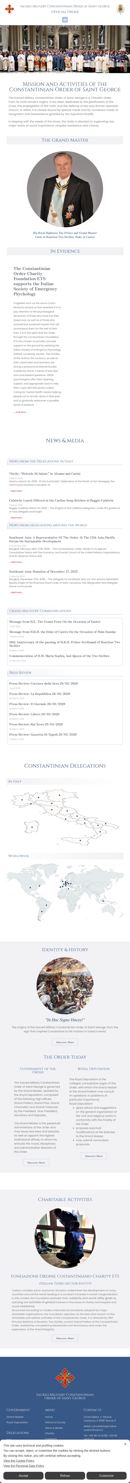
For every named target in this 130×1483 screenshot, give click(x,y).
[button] (65, 20)
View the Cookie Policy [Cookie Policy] (18, 1461)
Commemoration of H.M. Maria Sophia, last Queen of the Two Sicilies (59, 655)
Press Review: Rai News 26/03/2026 (36, 724)
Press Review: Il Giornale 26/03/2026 (37, 704)
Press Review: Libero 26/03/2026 (34, 714)
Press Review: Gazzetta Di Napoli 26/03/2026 (43, 734)
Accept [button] (23, 1475)
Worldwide (18, 856)
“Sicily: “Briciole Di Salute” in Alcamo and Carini (44, 473)
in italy (14, 781)
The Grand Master (64, 140)
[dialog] (65, 1461)
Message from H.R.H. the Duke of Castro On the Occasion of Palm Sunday (62, 631)
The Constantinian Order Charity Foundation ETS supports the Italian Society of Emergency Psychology (35, 281)
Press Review (20, 672)
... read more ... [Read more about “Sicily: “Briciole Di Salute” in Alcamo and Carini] (16, 490)
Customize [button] (106, 1475)
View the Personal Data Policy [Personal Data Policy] (23, 1466)
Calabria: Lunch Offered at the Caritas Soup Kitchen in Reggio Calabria (61, 500)
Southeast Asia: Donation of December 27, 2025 (43, 571)
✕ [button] (125, 1444)
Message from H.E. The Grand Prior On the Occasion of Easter (55, 621)
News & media (65, 440)
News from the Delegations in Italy (41, 461)
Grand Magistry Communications (40, 611)
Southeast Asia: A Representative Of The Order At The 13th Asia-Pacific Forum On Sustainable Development (62, 539)
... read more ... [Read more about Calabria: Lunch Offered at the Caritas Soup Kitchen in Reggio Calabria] (16, 517)
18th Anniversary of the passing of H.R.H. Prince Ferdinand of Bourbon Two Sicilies (64, 644)
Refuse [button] (65, 1475)
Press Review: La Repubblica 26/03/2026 (39, 693)
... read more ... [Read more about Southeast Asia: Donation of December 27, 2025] (16, 592)
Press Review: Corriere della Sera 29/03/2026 (43, 683)
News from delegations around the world (48, 525)
